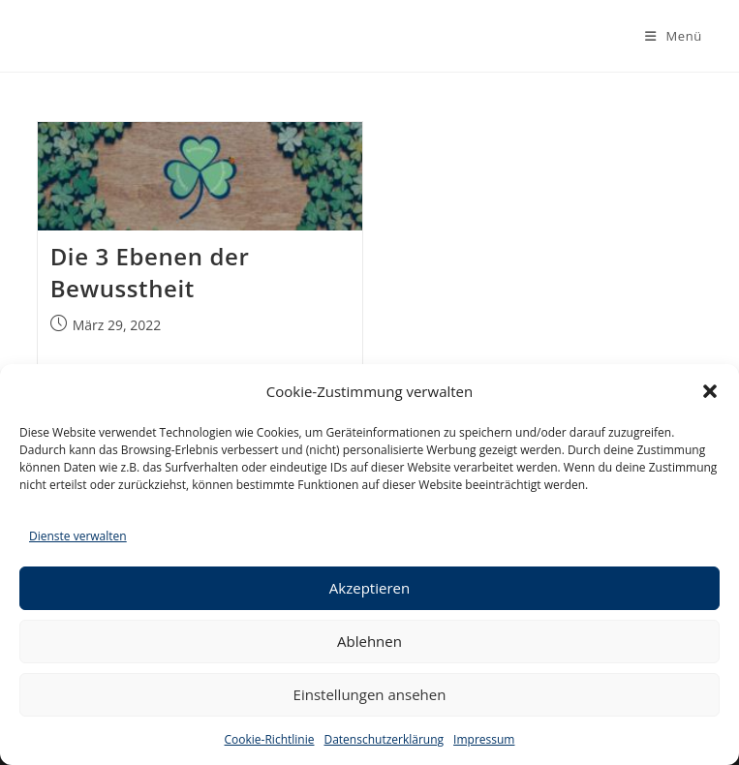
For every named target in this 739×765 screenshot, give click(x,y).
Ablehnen (369, 641)
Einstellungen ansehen (369, 694)
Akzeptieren (369, 587)
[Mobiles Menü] (673, 36)
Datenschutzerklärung (383, 739)
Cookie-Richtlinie (270, 739)
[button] (710, 391)
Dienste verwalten (78, 536)
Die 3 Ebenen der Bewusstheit (150, 272)
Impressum (483, 739)
